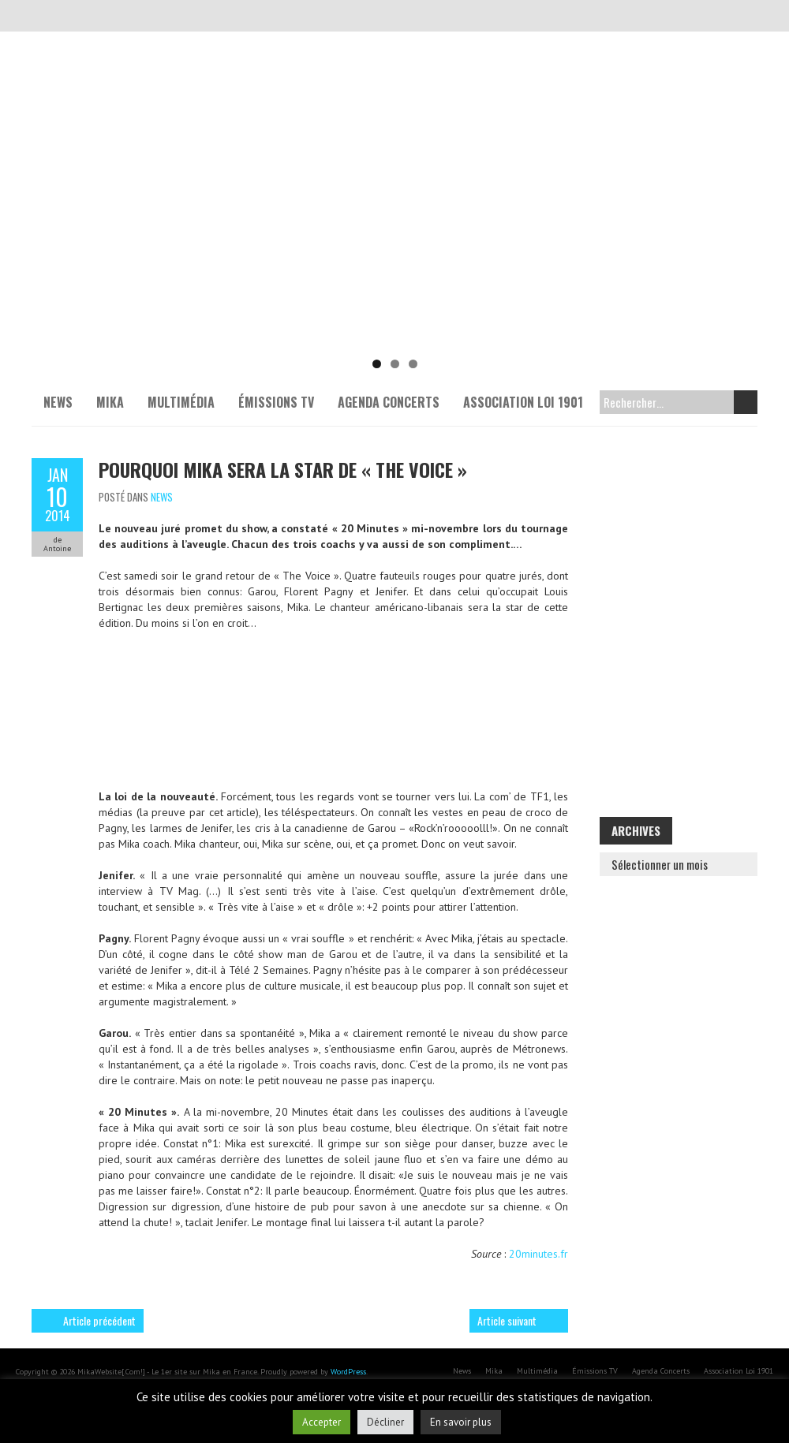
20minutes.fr (538, 1254)
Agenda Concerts (388, 402)
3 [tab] (413, 364)
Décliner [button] (385, 1422)
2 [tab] (395, 364)
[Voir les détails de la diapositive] (394, 228)
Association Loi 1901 (523, 402)
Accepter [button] (321, 1422)
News (58, 402)
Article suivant (507, 1320)
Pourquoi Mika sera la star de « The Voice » (283, 469)
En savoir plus (461, 1422)
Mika (110, 402)
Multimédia (181, 402)
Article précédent (99, 1320)
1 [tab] (376, 364)
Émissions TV (276, 402)
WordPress (348, 1372)
